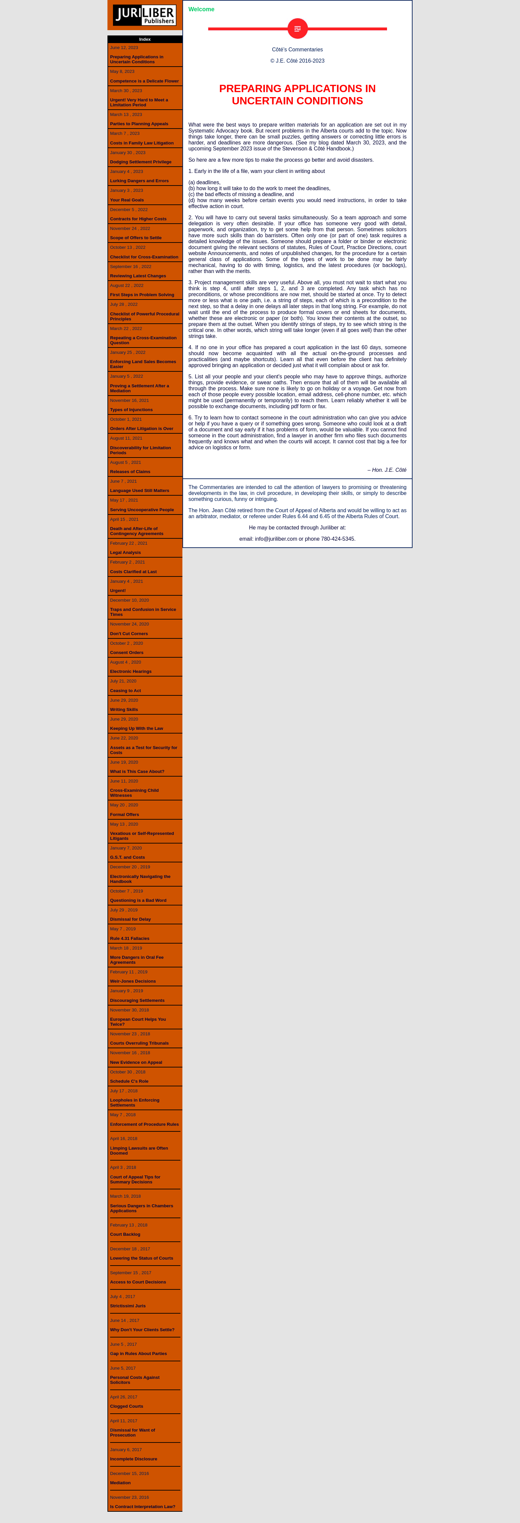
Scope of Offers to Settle (136, 237)
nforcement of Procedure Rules (146, 1124)
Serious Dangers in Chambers (141, 1205)
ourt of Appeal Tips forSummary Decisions (135, 1179)
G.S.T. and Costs (127, 857)
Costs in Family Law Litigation (142, 142)
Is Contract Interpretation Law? (142, 1506)
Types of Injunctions (131, 409)
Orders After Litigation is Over (141, 428)
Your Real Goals (127, 199)
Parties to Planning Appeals (139, 123)
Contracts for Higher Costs (138, 218)
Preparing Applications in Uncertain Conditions (136, 59)
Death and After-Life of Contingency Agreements (136, 531)
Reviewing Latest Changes (138, 275)
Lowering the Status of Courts (141, 1258)
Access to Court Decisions (138, 1281)
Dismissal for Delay (130, 919)
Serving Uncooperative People (142, 509)
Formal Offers (124, 814)
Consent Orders (127, 652)
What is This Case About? (137, 771)
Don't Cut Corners (129, 633)
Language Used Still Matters (139, 490)
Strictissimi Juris (128, 1305)
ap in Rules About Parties (140, 1353)
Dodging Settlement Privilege (140, 161)
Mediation (120, 1482)
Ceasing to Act (125, 690)
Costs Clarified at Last (133, 571)
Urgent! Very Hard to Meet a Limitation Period (139, 102)
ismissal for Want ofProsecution (132, 1433)
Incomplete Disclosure (133, 1458)
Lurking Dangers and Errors (139, 180)
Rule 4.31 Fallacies (130, 938)
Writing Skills (124, 709)
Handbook (121, 881)
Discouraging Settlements (137, 1000)
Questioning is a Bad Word (138, 900)
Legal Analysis (125, 552)
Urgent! (118, 590)
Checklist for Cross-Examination (144, 256)
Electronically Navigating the (140, 876)
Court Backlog (125, 1234)
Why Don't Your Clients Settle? (142, 1329)
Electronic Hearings (131, 671)
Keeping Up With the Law (136, 728)
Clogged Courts (126, 1406)
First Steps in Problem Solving (142, 294)
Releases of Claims (130, 471)
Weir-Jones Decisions (133, 981)
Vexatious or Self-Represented (142, 833)
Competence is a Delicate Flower (144, 81)
